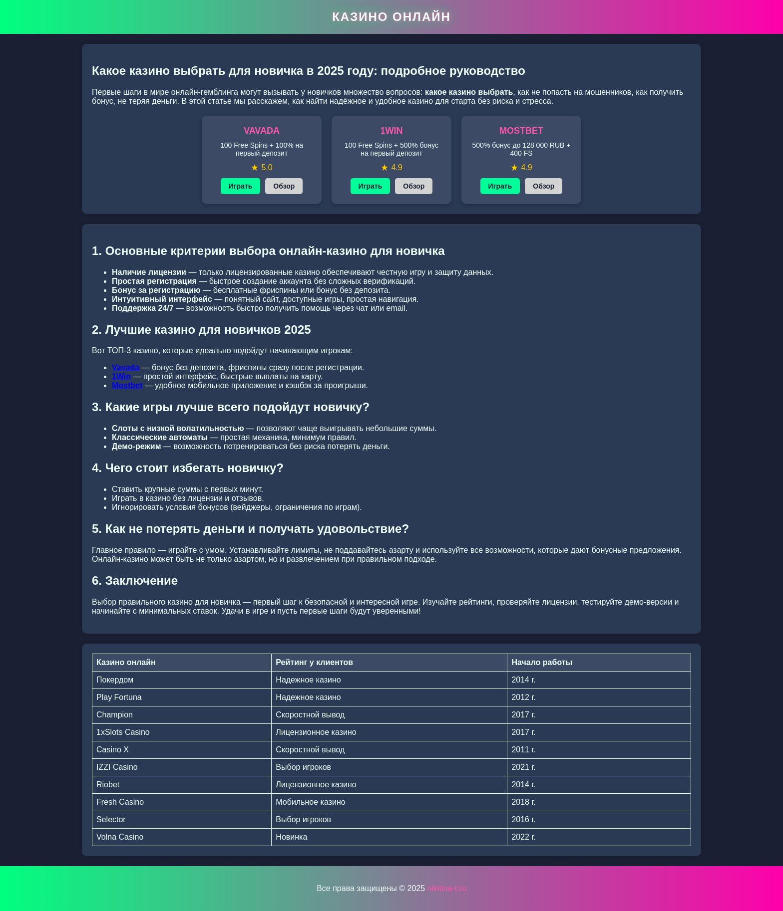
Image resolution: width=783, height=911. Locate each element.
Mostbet (127, 385)
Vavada (125, 367)
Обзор (284, 186)
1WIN (392, 131)
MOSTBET (521, 131)
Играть (241, 186)
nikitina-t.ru (446, 888)
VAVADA (262, 131)
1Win (121, 376)
